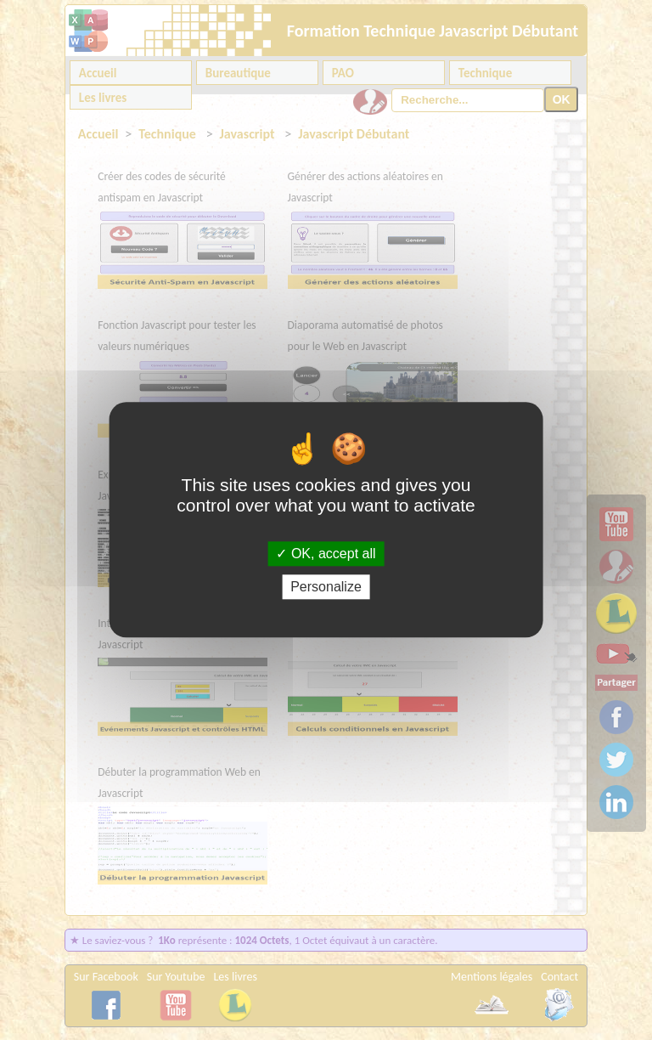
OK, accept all (325, 553)
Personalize (326, 587)
